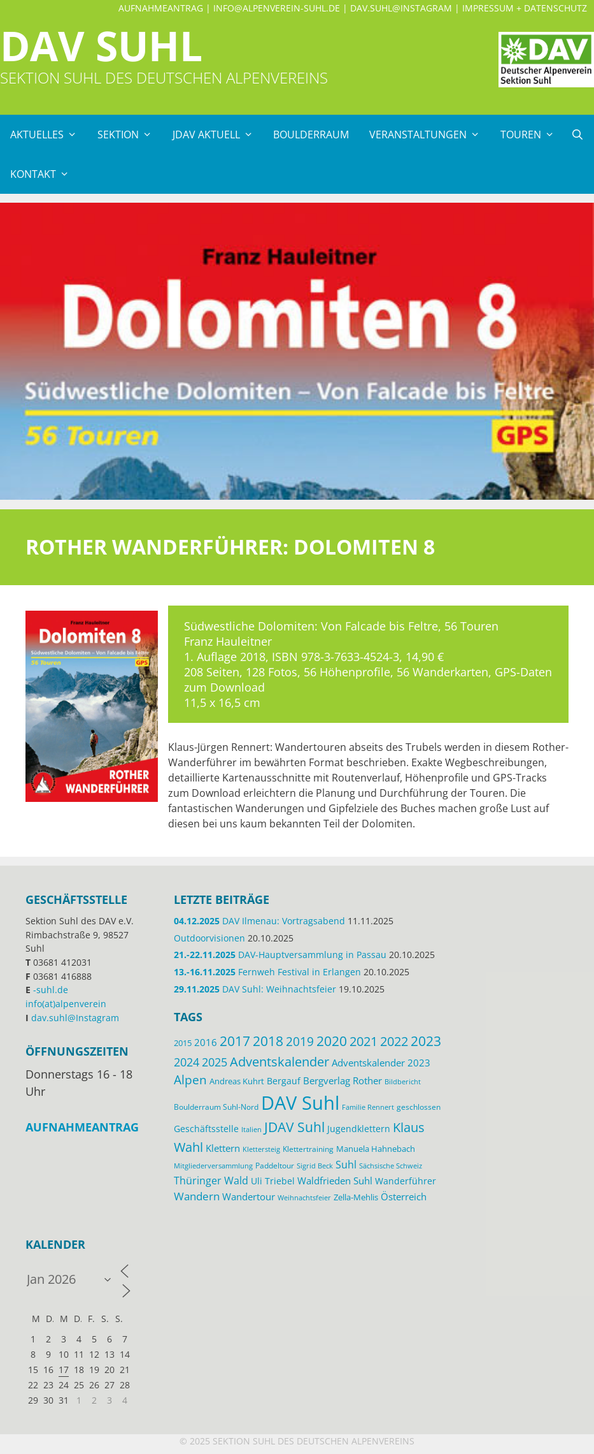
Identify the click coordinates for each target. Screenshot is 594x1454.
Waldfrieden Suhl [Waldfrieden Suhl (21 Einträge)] (334, 1180)
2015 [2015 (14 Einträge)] (183, 1043)
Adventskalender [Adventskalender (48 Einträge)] (279, 1061)
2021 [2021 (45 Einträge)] (364, 1041)
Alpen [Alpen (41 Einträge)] (190, 1079)
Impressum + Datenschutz (524, 8)
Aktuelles (48, 134)
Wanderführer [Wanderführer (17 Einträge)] (405, 1181)
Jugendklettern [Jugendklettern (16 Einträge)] (358, 1129)
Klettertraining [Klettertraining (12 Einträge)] (308, 1149)
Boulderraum (311, 134)
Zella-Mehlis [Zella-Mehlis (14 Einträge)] (356, 1197)
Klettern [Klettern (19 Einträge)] (223, 1148)
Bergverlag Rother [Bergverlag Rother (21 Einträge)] (342, 1080)
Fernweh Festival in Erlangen (267, 972)
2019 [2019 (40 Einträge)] (300, 1041)
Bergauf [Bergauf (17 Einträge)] (284, 1081)
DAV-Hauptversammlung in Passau (280, 955)
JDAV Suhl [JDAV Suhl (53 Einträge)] (294, 1127)
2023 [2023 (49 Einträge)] (426, 1041)
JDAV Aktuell (218, 134)
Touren (532, 134)
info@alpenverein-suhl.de (276, 8)
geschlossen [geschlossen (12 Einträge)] (419, 1106)
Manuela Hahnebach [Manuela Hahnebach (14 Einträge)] (375, 1148)
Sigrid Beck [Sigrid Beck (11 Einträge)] (315, 1165)
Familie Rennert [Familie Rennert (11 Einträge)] (368, 1107)
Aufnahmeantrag (160, 8)
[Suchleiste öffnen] (577, 134)
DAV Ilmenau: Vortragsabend (259, 921)
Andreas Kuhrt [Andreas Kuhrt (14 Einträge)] (236, 1081)
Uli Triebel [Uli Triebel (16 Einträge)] (273, 1181)
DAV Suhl (101, 45)
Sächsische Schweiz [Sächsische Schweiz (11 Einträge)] (390, 1165)
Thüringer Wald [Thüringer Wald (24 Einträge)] (211, 1181)
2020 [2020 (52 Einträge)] (331, 1041)
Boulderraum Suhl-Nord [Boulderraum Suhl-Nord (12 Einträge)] (216, 1106)
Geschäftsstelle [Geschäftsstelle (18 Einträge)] (206, 1129)
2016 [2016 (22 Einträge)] (205, 1042)
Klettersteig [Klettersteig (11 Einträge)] (261, 1149)
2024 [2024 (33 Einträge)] (186, 1062)
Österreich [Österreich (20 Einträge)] (404, 1196)
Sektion (129, 134)
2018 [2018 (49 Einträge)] (268, 1041)
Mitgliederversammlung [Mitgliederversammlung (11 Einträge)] (213, 1165)
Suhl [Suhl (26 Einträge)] (346, 1164)
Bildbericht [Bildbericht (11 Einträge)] (403, 1081)
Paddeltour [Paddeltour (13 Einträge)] (274, 1165)
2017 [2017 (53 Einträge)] (235, 1041)
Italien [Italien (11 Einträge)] (251, 1129)
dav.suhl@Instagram (401, 8)
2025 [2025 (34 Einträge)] (214, 1062)
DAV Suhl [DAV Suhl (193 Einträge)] (300, 1103)
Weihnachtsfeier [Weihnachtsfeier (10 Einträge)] (304, 1197)
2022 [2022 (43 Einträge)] (394, 1041)
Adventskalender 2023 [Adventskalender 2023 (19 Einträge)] (381, 1062)
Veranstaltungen (429, 134)
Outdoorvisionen (209, 938)
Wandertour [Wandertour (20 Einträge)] (248, 1196)
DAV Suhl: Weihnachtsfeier (255, 989)
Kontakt (45, 174)
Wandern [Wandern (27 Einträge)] (197, 1196)
